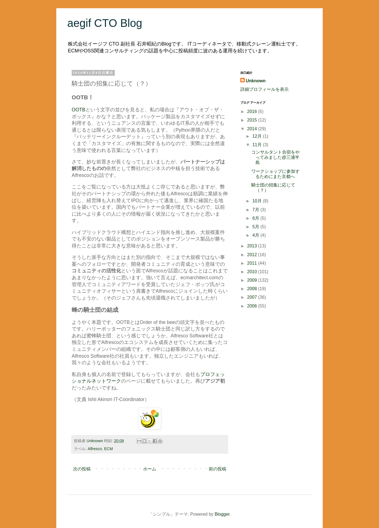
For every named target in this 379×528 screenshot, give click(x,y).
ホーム (149, 469)
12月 (257, 136)
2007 (252, 297)
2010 (252, 271)
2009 (252, 280)
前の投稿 (217, 469)
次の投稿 (82, 469)
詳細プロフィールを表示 (264, 89)
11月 (257, 144)
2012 (252, 254)
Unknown (256, 80)
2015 (252, 120)
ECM (108, 449)
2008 (252, 288)
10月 (257, 201)
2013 (252, 246)
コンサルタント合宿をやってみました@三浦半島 (275, 157)
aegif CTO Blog (104, 23)
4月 (256, 235)
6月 (256, 218)
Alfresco (95, 449)
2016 (252, 111)
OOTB (78, 109)
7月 (256, 209)
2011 (252, 263)
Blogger (222, 514)
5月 (256, 226)
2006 (252, 306)
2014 (252, 128)
